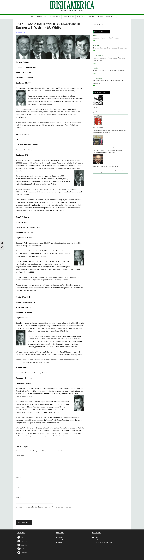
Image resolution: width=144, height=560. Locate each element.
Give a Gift (60, 540)
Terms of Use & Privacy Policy (103, 542)
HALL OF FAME (68, 17)
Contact (95, 540)
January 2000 (20, 32)
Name (18, 477)
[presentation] (29, 515)
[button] (116, 16)
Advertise (95, 537)
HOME (31, 17)
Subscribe (59, 537)
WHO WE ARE (42, 17)
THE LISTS (81, 17)
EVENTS (109, 17)
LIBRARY (91, 17)
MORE (94, 41)
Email (18, 487)
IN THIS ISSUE (55, 17)
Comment (20, 456)
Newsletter (60, 542)
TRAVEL (100, 17)
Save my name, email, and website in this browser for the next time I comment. (45, 507)
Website (19, 497)
